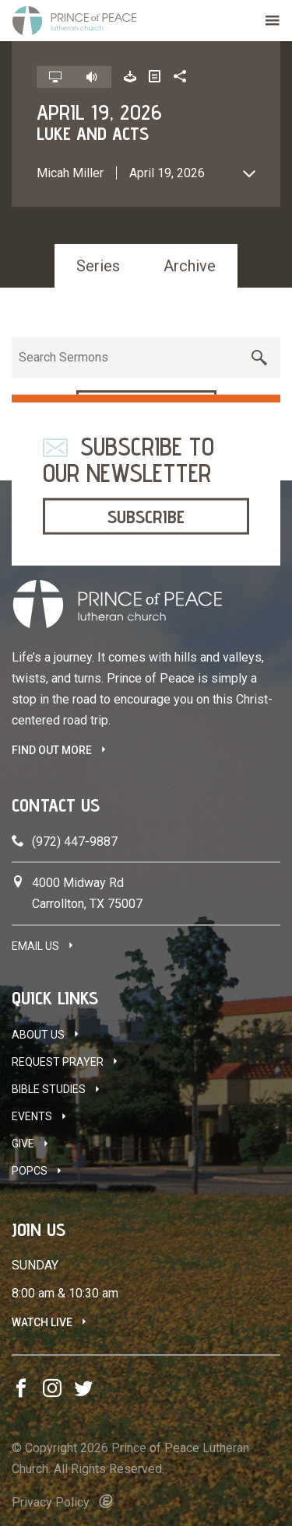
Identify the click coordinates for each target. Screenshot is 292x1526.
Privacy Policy (51, 1502)
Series (98, 266)
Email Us (35, 946)
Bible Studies (49, 1089)
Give (23, 1143)
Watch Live (42, 1322)
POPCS (29, 1171)
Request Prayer (58, 1062)
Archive (190, 266)
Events (32, 1116)
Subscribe (146, 516)
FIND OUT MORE (52, 750)
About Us (38, 1034)
